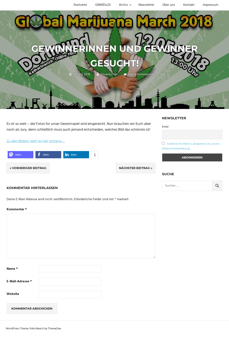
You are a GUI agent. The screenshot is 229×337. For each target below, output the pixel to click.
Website (13, 294)
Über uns (168, 5)
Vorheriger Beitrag (29, 168)
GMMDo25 (103, 5)
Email (165, 126)
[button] (20, 154)
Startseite (80, 5)
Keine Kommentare (142, 74)
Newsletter (146, 5)
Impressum (210, 5)
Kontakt (189, 5)
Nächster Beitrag (134, 168)
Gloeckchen (109, 74)
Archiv (125, 5)
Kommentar (17, 209)
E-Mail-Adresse (19, 281)
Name (12, 269)
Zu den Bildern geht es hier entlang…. (36, 141)
